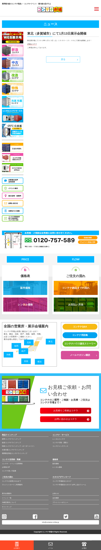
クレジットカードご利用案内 (12, 487)
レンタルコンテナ (58, 441)
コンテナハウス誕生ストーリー (80, 348)
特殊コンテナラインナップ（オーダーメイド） (18, 448)
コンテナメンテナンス (60, 448)
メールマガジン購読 (80, 362)
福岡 (16, 347)
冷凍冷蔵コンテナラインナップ (13, 452)
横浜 (39, 362)
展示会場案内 (7, 496)
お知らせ (56, 496)
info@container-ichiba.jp (50, 526)
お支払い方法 (76, 305)
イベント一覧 (7, 501)
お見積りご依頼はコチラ (65, 412)
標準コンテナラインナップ (11, 441)
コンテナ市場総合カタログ (61, 483)
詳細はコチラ (32, 44)
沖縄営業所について (10, 506)
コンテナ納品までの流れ (75, 288)
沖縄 (8, 355)
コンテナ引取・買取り (60, 445)
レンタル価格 (25, 305)
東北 (50, 342)
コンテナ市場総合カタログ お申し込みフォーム (69, 487)
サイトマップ (7, 510)
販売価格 (25, 288)
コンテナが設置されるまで (11, 483)
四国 (26, 362)
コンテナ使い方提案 (9, 473)
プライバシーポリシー (61, 506)
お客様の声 (6, 469)
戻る (63, 59)
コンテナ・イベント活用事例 (12, 466)
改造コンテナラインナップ (11, 445)
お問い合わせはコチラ (65, 421)
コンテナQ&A (80, 328)
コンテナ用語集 (80, 337)
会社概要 (56, 501)
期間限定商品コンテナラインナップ (14, 456)
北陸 (29, 343)
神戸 (23, 352)
